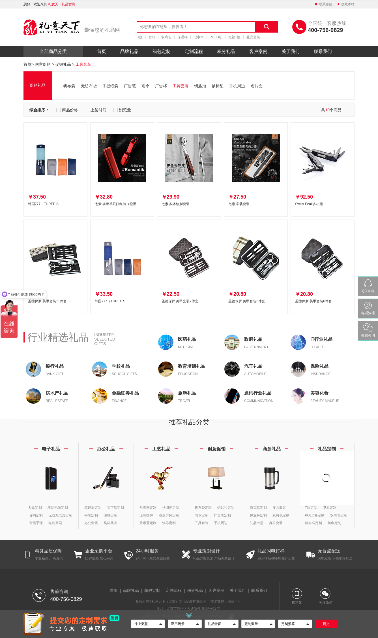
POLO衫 (216, 37)
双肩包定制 (280, 515)
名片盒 (257, 86)
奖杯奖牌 (110, 523)
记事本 (199, 37)
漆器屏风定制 (169, 515)
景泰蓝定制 (147, 523)
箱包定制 (162, 51)
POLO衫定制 (315, 515)
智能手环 (36, 523)
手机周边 (237, 86)
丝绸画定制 (147, 507)
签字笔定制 (115, 507)
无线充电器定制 (60, 515)
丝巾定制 (334, 523)
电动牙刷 (55, 523)
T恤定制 (311, 507)
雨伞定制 (201, 515)
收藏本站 (346, 4)
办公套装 (91, 523)
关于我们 (291, 51)
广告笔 (130, 86)
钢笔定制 (91, 515)
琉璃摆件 (146, 515)
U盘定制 (35, 507)
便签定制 (110, 515)
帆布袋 (69, 86)
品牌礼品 (129, 51)
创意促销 (43, 64)
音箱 (152, 37)
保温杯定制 (258, 515)
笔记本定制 (92, 507)
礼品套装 (253, 37)
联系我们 (323, 51)
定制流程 (194, 51)
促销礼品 (63, 64)
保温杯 (182, 37)
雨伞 (145, 86)
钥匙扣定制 (225, 507)
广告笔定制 (222, 515)
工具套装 (83, 64)
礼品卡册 (256, 523)
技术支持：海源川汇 (226, 601)
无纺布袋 (89, 86)
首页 (101, 51)
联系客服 (323, 4)
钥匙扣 (200, 86)
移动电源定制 (58, 507)
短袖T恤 (234, 37)
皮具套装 (279, 507)
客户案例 (258, 51)
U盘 (140, 37)
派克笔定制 (258, 507)
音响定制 (36, 515)
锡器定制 (169, 523)
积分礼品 (226, 51)
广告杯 (161, 86)
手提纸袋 (110, 86)
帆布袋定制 (203, 507)
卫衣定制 (329, 507)
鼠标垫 (218, 86)
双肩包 (166, 37)
